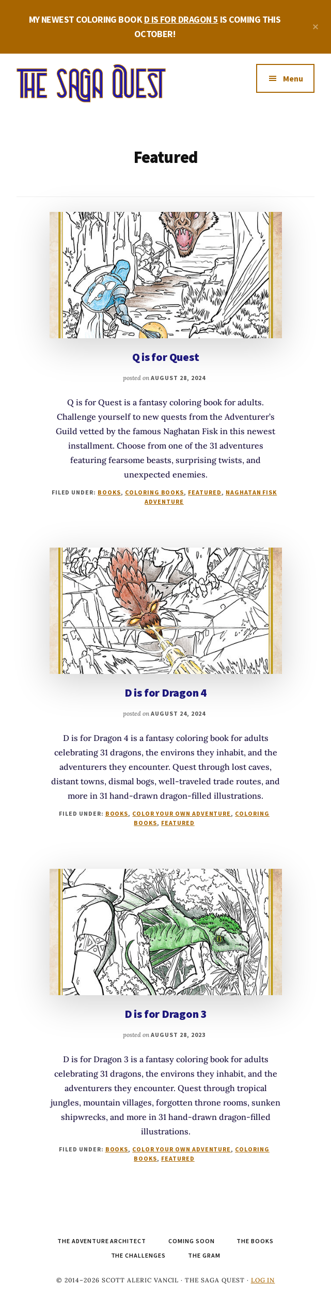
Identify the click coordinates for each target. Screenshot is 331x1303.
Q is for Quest (165, 357)
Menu (293, 78)
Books (109, 492)
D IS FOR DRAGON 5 (181, 19)
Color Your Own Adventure (181, 813)
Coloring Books (154, 492)
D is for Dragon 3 (165, 1014)
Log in (263, 1280)
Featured (205, 492)
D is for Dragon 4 (165, 692)
